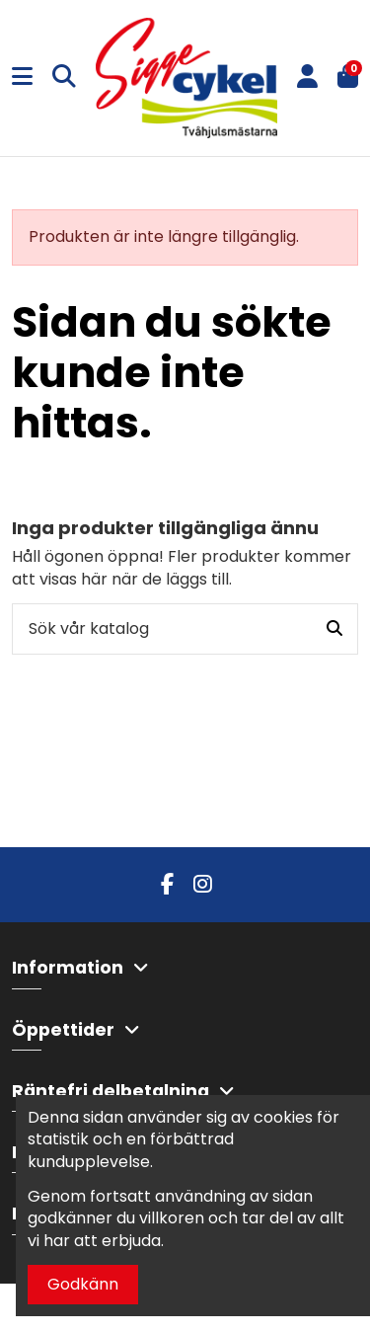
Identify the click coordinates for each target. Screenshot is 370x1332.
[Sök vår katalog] (334, 629)
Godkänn (82, 1284)
